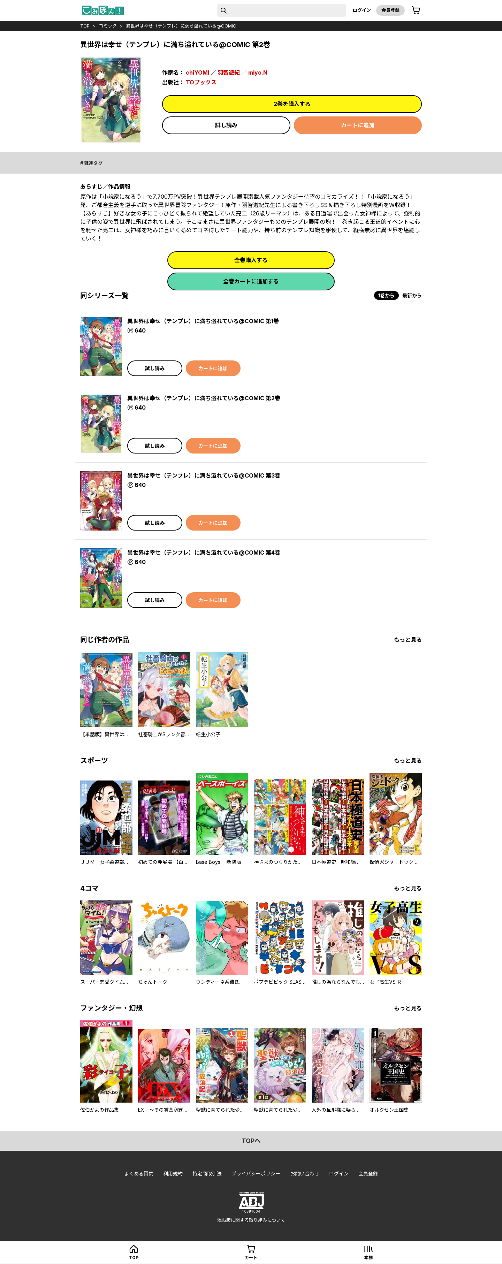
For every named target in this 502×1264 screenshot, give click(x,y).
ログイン (362, 10)
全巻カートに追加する (251, 281)
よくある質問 (138, 1174)
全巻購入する (251, 260)
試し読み (226, 125)
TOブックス (201, 82)
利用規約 (173, 1174)
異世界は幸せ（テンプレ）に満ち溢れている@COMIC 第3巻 (203, 475)
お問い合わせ (304, 1174)
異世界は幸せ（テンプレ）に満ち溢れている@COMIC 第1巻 (203, 321)
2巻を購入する (292, 103)
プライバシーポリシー (255, 1174)
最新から (412, 295)
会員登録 (390, 10)
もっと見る (408, 639)
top (85, 26)
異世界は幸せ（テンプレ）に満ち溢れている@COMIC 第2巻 (203, 398)
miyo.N (257, 72)
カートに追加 (357, 125)
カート (251, 1257)
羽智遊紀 (229, 72)
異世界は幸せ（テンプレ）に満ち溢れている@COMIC (181, 26)
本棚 (368, 1257)
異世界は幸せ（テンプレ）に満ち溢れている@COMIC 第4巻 (203, 552)
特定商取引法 (207, 1174)
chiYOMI (197, 72)
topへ (251, 1140)
